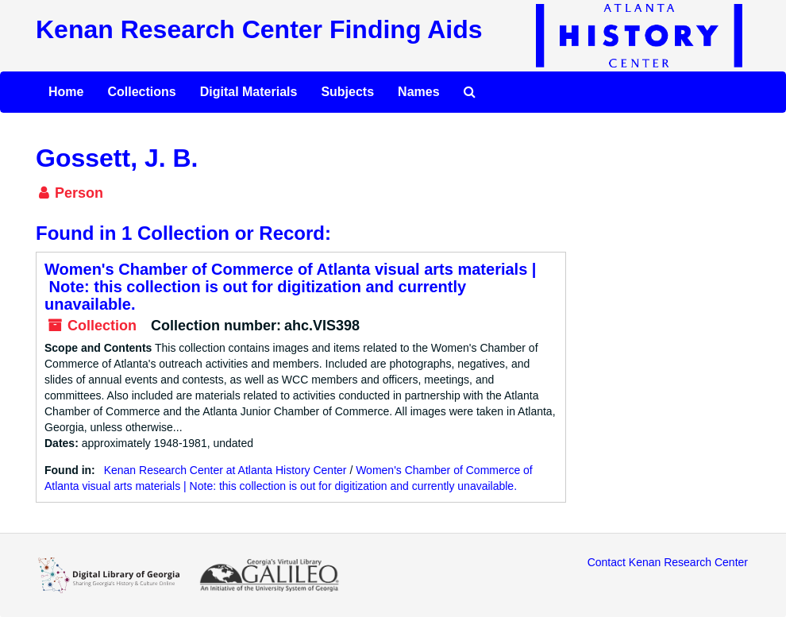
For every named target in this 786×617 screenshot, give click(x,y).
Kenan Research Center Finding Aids (259, 29)
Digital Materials (249, 91)
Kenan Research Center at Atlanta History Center (225, 470)
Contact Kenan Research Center (668, 562)
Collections (141, 91)
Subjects (347, 91)
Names (418, 91)
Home (65, 91)
